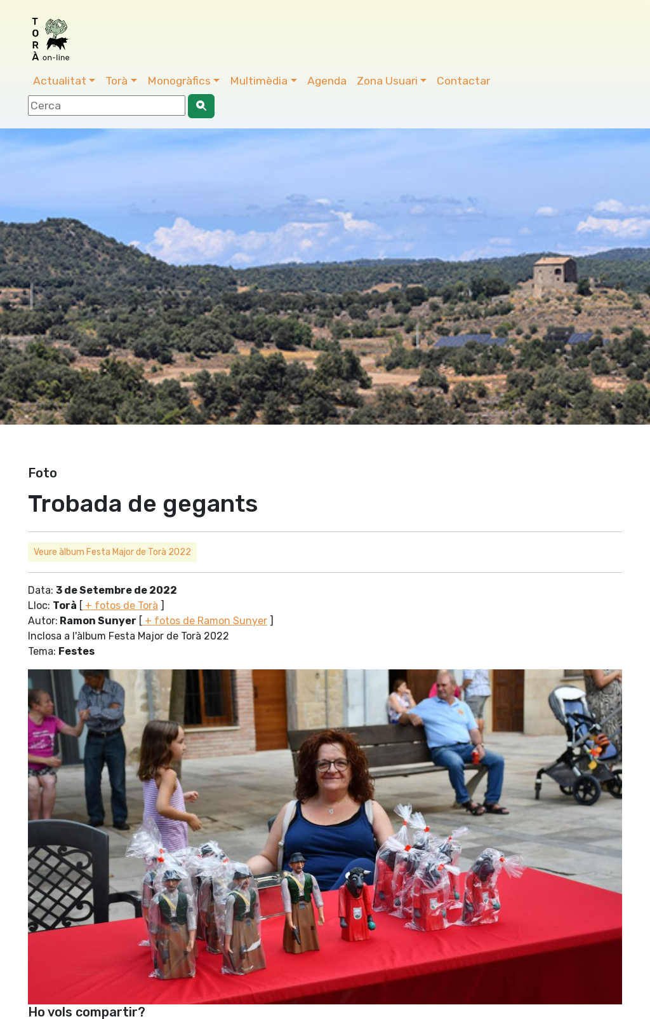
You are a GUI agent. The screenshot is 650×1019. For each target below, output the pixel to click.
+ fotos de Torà (120, 605)
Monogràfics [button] (179, 80)
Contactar (463, 80)
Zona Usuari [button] (387, 80)
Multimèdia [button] (259, 80)
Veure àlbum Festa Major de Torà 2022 (112, 552)
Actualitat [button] (59, 80)
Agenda (327, 80)
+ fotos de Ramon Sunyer (204, 621)
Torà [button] (116, 80)
